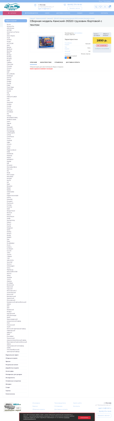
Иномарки (36, 403)
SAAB (8, 218)
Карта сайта (77, 403)
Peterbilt (10, 199)
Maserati (9, 155)
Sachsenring (11, 220)
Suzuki (9, 251)
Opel (8, 194)
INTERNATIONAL (12, 117)
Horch (9, 108)
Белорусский (11, 296)
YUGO (9, 279)
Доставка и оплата (61, 409)
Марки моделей (11, 21)
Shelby (9, 232)
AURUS (9, 39)
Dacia (8, 70)
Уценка (8, 391)
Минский (10, 294)
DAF (8, 72)
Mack (8, 148)
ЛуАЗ (8, 327)
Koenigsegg (10, 131)
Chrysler (9, 66)
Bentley (9, 51)
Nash (8, 184)
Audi (8, 38)
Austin (9, 41)
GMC (8, 100)
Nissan (9, 188)
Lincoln (9, 144)
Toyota (9, 254)
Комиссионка (10, 394)
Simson (9, 233)
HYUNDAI (10, 112)
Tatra (8, 252)
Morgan (9, 178)
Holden (9, 104)
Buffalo (9, 57)
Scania (9, 226)
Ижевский (10, 310)
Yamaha (9, 277)
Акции (91, 13)
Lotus (8, 146)
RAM (8, 209)
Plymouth (10, 203)
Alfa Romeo (10, 28)
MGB (8, 173)
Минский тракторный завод (16, 329)
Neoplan (9, 186)
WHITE (9, 273)
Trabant (9, 256)
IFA (8, 114)
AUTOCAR (10, 43)
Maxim (9, 157)
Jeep (8, 125)
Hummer (10, 110)
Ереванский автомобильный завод (16, 303)
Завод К (9, 332)
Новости (57, 413)
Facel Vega (10, 87)
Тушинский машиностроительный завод (16, 339)
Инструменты (10, 378)
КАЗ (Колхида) (11, 315)
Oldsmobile (10, 192)
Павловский (11, 330)
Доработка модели (12, 368)
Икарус (9, 311)
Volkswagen (10, 266)
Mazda (9, 161)
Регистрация (107, 1)
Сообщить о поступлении (102, 48)
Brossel (9, 55)
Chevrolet (10, 64)
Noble (9, 190)
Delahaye (10, 76)
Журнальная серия (12, 355)
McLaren (9, 165)
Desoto (9, 79)
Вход (100, 1)
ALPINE (9, 30)
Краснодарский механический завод (14, 320)
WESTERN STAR (12, 272)
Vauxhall (9, 262)
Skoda (9, 235)
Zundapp (10, 283)
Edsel (8, 85)
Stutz (8, 245)
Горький (10, 289)
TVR (8, 258)
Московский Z (11, 291)
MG (8, 171)
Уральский (10, 298)
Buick (8, 60)
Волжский (10, 285)
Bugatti (9, 59)
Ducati (9, 83)
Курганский (11, 313)
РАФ (8, 334)
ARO (8, 34)
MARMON (10, 154)
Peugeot (10, 201)
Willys (9, 275)
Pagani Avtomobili (12, 195)
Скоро (47, 13)
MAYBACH (10, 159)
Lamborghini (11, 133)
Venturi (9, 264)
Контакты (104, 13)
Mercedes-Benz (12, 167)
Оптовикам (58, 406)
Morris (9, 180)
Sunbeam (10, 249)
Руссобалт (10, 336)
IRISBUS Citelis (11, 119)
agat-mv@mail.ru (44, 9)
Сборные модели (11, 358)
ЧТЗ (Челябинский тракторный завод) (13, 350)
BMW (8, 53)
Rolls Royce (10, 216)
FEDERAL (10, 89)
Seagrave (10, 228)
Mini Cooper (10, 175)
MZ (8, 182)
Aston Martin (11, 36)
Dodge (9, 81)
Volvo (8, 268)
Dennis (9, 78)
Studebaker (10, 243)
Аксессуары (10, 371)
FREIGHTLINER (12, 97)
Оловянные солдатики (13, 381)
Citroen (9, 68)
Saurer (9, 224)
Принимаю (84, 417)
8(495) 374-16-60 (75, 4)
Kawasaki (10, 127)
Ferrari (9, 91)
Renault (9, 213)
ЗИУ (8, 308)
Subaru (9, 247)
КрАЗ (8, 317)
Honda (9, 106)
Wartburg (10, 270)
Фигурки (8, 384)
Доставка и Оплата (63, 13)
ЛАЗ (8, 323)
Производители (60, 403)
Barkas (9, 47)
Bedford (9, 49)
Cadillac (9, 62)
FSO (8, 98)
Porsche (9, 207)
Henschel (10, 102)
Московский (11, 300)
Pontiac (9, 205)
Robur (9, 214)
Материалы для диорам (14, 374)
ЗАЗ (8, 306)
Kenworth (10, 129)
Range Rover (11, 211)
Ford (8, 95)
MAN (8, 152)
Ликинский (11, 325)
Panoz (9, 197)
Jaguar (9, 123)
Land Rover (10, 136)
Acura (9, 24)
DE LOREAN (11, 74)
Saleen (9, 222)
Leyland (9, 140)
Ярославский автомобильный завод (17, 343)
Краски (8, 361)
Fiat (8, 93)
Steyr (8, 241)
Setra (8, 230)
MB (8, 163)
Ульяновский (11, 292)
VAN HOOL (10, 260)
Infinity (9, 116)
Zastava (9, 281)
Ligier (8, 142)
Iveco (8, 121)
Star (8, 239)
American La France (13, 32)
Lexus (9, 138)
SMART (9, 237)
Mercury (9, 169)
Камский (10, 287)
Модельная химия (12, 365)
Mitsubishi (10, 176)
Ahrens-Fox (10, 26)
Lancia (9, 135)
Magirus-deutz (11, 150)
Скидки (79, 13)
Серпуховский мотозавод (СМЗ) (15, 347)
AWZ (8, 45)
